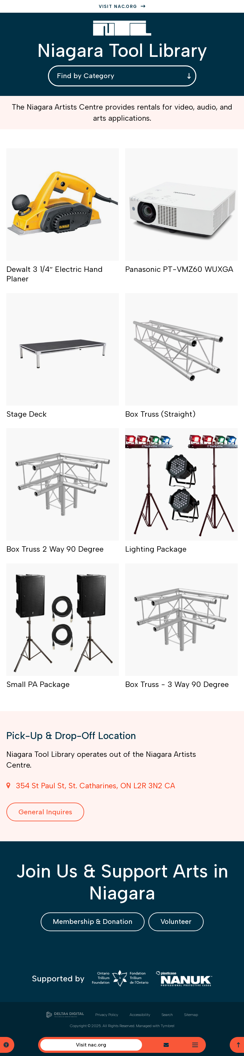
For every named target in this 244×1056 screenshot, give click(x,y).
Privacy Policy (106, 1014)
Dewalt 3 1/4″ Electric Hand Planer (54, 274)
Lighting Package (155, 549)
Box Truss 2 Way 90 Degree (55, 549)
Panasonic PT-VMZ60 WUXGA (179, 269)
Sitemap (191, 1014)
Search (167, 1014)
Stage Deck (26, 414)
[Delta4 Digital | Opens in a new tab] (65, 1014)
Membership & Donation (92, 921)
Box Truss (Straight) (160, 414)
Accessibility (140, 1014)
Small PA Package (38, 684)
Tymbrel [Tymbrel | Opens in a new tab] (167, 1026)
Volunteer (176, 921)
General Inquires (45, 812)
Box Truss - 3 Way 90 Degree (177, 684)
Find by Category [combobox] (85, 75)
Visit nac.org (118, 6)
